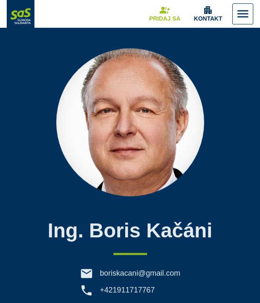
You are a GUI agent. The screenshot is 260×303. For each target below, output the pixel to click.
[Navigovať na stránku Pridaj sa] (164, 13)
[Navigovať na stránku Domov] (20, 14)
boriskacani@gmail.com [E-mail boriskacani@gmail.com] (140, 278)
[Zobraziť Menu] (242, 13)
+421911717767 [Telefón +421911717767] (127, 294)
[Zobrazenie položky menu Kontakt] (208, 13)
